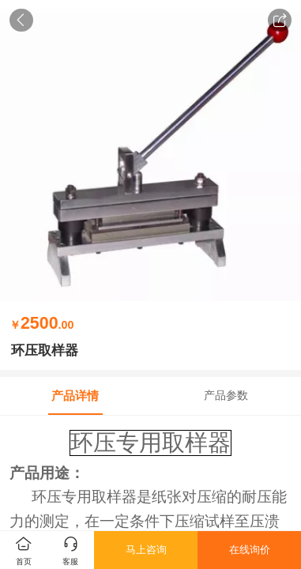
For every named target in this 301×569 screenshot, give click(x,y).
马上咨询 (146, 550)
